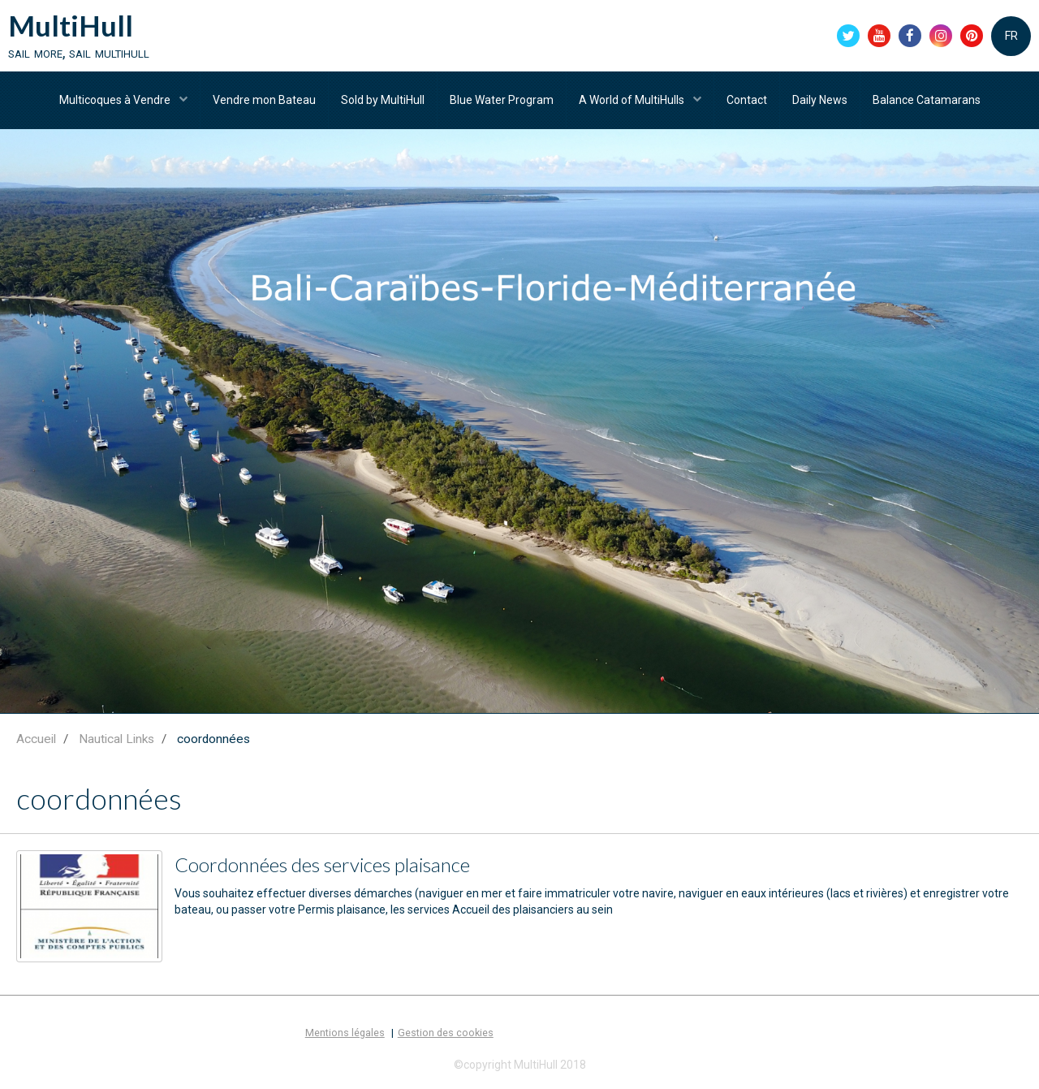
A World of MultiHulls (633, 99)
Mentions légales (345, 1032)
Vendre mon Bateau (264, 99)
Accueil (36, 739)
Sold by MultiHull (383, 99)
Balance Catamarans (927, 99)
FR (1011, 35)
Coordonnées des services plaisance (322, 864)
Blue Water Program (502, 99)
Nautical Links (116, 739)
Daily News (819, 99)
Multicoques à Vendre (116, 99)
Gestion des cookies (446, 1032)
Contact (746, 99)
